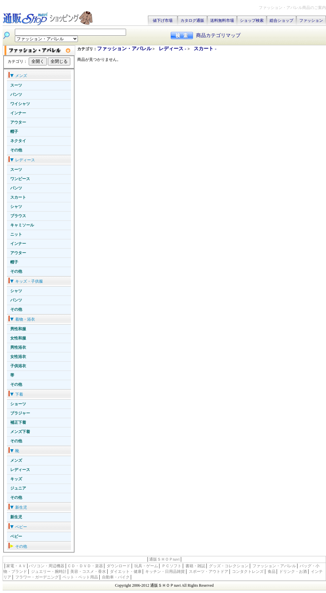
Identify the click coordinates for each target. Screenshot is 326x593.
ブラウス (18, 216)
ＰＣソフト (171, 566)
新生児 (16, 517)
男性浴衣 (18, 347)
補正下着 (18, 422)
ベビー (16, 536)
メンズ (16, 460)
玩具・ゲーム (146, 566)
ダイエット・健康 (126, 571)
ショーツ (18, 404)
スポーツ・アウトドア (208, 571)
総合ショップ (281, 20)
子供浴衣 (18, 366)
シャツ (16, 206)
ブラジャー (20, 413)
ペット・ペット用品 (80, 577)
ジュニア (18, 488)
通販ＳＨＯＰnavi (164, 559)
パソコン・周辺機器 (46, 566)
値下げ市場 (163, 20)
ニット (16, 234)
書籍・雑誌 (195, 566)
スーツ (16, 85)
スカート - (205, 48)
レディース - (173, 48)
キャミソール (22, 225)
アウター (18, 122)
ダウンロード (118, 566)
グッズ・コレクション (228, 566)
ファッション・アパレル (124, 48)
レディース (20, 469)
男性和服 (18, 329)
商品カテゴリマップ (218, 35)
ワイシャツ (20, 103)
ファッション (311, 20)
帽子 (14, 131)
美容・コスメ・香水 (88, 571)
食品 (272, 571)
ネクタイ (18, 140)
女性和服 (18, 338)
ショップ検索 (252, 20)
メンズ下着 (20, 431)
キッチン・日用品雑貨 (165, 571)
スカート (18, 197)
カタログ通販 (192, 20)
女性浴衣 (18, 356)
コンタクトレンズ (248, 571)
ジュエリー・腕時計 (49, 571)
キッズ (16, 479)
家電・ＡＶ (16, 566)
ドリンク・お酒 (293, 571)
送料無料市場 (222, 20)
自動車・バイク (116, 577)
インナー (18, 113)
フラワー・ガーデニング (37, 577)
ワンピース (20, 179)
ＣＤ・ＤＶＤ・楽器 (85, 566)
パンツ (16, 94)
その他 (16, 150)
